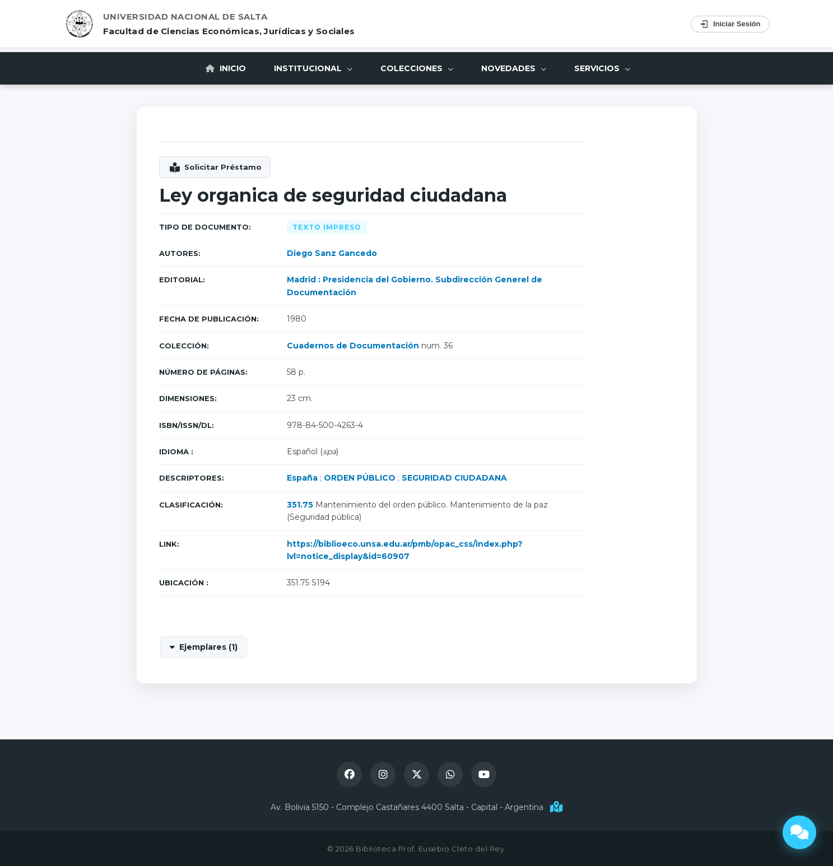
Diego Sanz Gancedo (332, 253)
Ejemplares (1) (208, 647)
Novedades (513, 68)
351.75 (300, 505)
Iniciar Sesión (730, 24)
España (302, 478)
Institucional (313, 68)
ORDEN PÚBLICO (359, 478)
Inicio (226, 68)
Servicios (602, 68)
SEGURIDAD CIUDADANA (454, 478)
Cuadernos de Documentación (353, 346)
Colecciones (416, 68)
